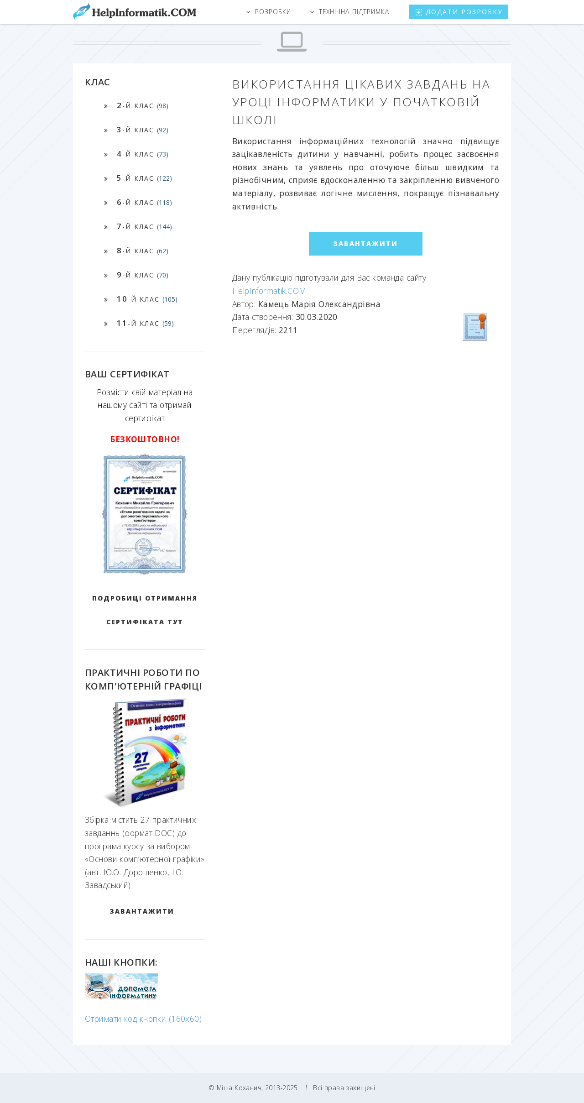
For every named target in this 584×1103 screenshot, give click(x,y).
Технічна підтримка (354, 11)
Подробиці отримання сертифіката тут (145, 610)
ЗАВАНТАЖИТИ (142, 911)
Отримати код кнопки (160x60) (143, 1018)
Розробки (273, 11)
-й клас (142, 105)
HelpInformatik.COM (269, 290)
